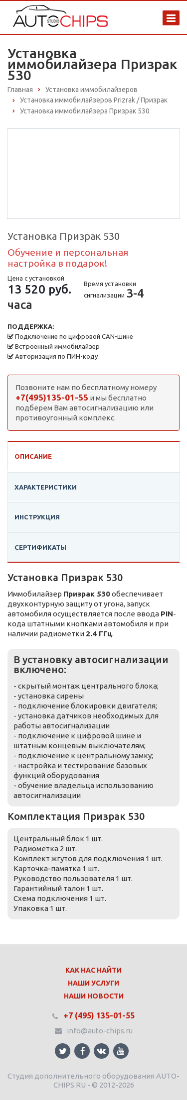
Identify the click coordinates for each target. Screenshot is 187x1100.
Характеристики (45, 487)
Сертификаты (40, 547)
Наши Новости (94, 996)
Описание (33, 456)
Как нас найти (93, 970)
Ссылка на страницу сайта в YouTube (121, 1051)
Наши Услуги (93, 983)
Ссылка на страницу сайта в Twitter (63, 1051)
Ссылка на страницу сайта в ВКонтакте (101, 1050)
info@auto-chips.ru (100, 1030)
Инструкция (37, 516)
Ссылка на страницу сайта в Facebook (82, 1051)
